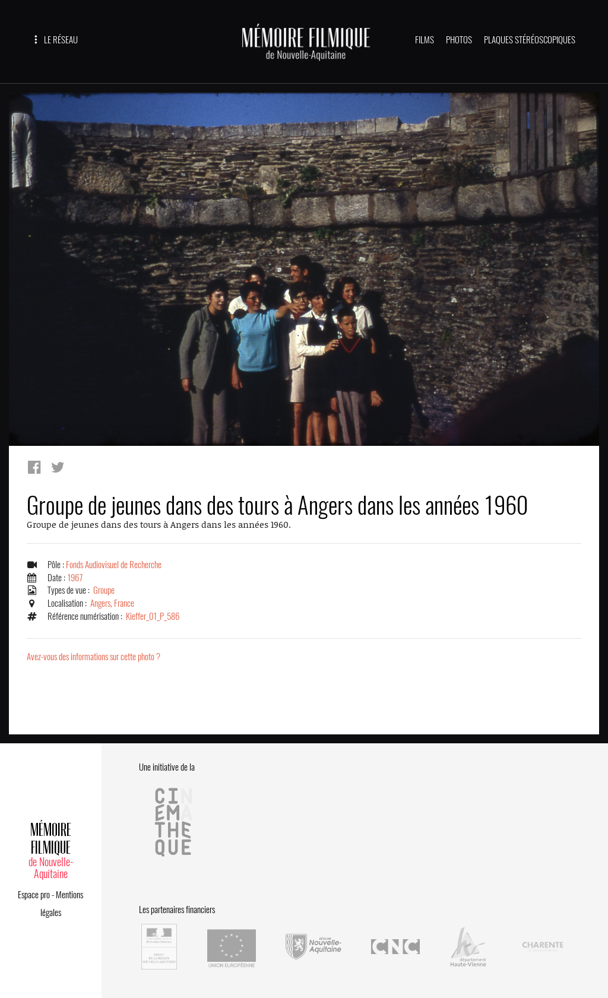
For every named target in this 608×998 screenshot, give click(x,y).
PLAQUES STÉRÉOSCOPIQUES (529, 40)
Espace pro (34, 895)
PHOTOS (459, 40)
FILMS (424, 40)
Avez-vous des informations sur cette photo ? (93, 657)
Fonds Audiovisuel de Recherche (114, 565)
